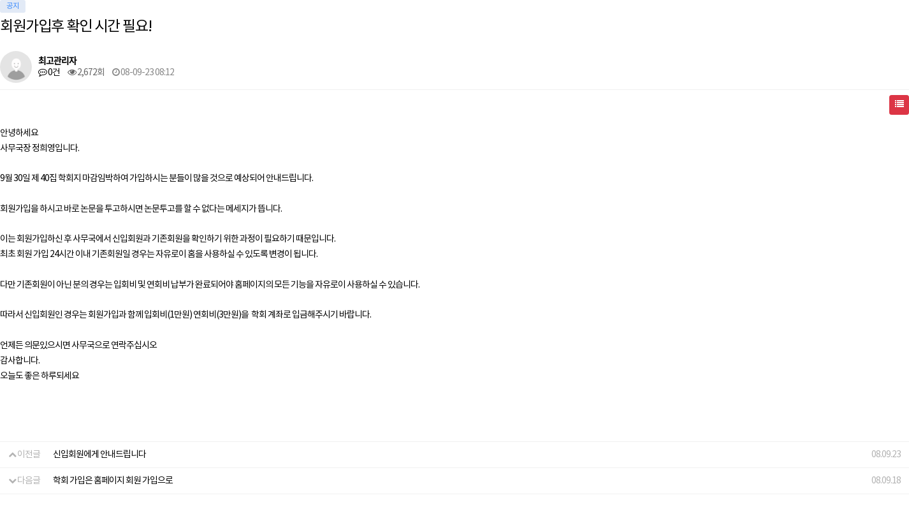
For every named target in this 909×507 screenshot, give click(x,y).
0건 (49, 73)
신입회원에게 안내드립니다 (99, 455)
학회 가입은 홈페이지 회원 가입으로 (113, 481)
